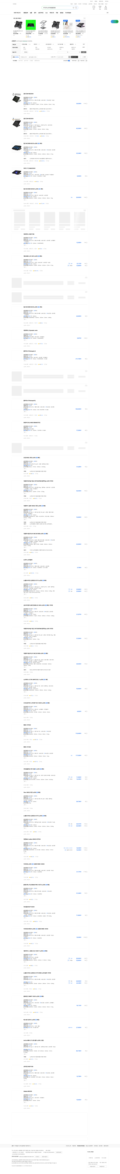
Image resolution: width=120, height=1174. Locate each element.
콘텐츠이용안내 (44, 1156)
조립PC (75, 4)
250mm (30, 466)
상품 (31, 13)
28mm (48, 154)
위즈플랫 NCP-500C (29, 907)
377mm (41, 104)
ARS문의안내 (102, 1166)
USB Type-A (31, 125)
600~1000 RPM (40, 409)
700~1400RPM (31, 1077)
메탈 (54, 635)
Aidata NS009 (28, 1091)
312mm (40, 734)
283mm (46, 104)
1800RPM (30, 960)
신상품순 (31, 60)
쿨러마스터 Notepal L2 (30, 351)
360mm (37, 690)
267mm (42, 591)
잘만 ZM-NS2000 (28, 94)
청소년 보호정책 (89, 1145)
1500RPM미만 (40, 358)
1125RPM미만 (31, 690)
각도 (33, 100)
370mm (43, 1077)
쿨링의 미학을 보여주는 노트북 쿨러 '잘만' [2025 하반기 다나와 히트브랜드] (41, 108)
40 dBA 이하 (35, 1027)
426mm (40, 983)
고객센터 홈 (91, 1157)
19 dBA (46, 409)
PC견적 (79, 4)
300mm (41, 317)
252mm (44, 265)
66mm (44, 734)
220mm (34, 491)
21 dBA (44, 176)
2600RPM (30, 983)
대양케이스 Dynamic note (31, 330)
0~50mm (44, 960)
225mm (25, 517)
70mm (34, 614)
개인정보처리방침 (80, 1145)
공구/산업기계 (48, 44)
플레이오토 (101, 1)
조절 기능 (30, 100)
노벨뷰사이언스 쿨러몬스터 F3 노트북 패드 (35, 580)
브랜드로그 (31, 111)
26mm (45, 317)
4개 (30, 152)
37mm (48, 983)
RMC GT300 (27, 747)
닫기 (25, 106)
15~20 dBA (45, 567)
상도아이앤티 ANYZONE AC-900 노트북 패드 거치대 (38, 605)
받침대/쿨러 (30, 97)
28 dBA (35, 983)
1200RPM (30, 198)
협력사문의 (106, 1145)
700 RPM (39, 430)
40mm (45, 690)
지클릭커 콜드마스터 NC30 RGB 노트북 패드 (36, 533)
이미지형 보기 (81, 57)
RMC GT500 (27, 725)
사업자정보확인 (58, 1152)
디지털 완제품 (24, 44)
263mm (47, 849)
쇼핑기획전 (90, 4)
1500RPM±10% (31, 591)
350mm (44, 198)
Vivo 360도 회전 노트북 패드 (32, 792)
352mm (39, 265)
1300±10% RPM (31, 779)
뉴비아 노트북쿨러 (28, 560)
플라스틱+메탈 (37, 100)
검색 (83, 52)
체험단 (102, 4)
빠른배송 (25, 52)
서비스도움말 (103, 1157)
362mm (43, 849)
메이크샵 (106, 1)
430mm (39, 198)
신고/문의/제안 (97, 1157)
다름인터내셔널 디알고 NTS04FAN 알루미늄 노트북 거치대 (38, 481)
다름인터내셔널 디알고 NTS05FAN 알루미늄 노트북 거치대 (38, 628)
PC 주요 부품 (60, 44)
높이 (37, 464)
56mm (43, 129)
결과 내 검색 (74, 57)
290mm (30, 1100)
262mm (50, 544)
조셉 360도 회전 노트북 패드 (32, 457)
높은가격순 (26, 60)
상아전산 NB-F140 (28, 1066)
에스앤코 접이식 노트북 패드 (31, 1020)
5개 (30, 662)
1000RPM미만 (40, 243)
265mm (48, 1077)
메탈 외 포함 (30, 357)
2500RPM (30, 544)
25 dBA (35, 154)
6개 (30, 614)
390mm (39, 154)
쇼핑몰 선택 (53, 57)
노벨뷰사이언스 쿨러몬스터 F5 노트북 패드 (35, 816)
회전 (33, 464)
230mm (34, 409)
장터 (35, 13)
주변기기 (35, 44)
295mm (44, 615)
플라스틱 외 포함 (41, 540)
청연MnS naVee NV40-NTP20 (32, 839)
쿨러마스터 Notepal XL (30, 400)
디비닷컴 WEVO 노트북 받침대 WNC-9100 (36, 929)
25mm (48, 712)
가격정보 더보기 (81, 103)
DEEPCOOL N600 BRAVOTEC (32, 422)
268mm (52, 516)
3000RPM (30, 664)
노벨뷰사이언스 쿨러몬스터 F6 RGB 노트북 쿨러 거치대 (37, 973)
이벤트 (99, 4)
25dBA (41, 544)
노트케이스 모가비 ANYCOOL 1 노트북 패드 (36, 679)
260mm (41, 690)
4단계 (36, 262)
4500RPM (30, 756)
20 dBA (37, 104)
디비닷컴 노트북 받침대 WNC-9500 (34, 864)
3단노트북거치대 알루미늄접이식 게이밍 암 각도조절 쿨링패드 (43, 31)
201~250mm (41, 1050)
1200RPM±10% (31, 516)
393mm (38, 591)
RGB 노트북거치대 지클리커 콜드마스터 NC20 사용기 (40, 669)
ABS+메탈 (46, 659)
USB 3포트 (43, 100)
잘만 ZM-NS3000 (28, 118)
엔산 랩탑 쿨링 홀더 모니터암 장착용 (18, 31)
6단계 (42, 659)
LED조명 (30, 126)
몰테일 (96, 1)
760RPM (30, 129)
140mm (34, 176)
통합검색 (26, 13)
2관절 (40, 464)
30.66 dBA (44, 664)
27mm (48, 265)
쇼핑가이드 (41, 13)
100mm (34, 589)
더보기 (106, 4)
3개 (30, 196)
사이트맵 (96, 1145)
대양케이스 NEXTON (29, 234)
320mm (40, 712)
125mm (35, 152)
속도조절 (49, 100)
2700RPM (30, 1050)
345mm (39, 1006)
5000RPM (30, 734)
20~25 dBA (37, 849)
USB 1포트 (36, 357)
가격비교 (24, 57)
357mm (38, 779)
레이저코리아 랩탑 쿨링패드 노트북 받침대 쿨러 (30, 31)
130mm (34, 871)
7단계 (36, 1026)
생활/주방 (72, 44)
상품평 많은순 (37, 60)
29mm (48, 826)
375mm (35, 129)
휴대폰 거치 (41, 541)
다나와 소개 (68, 1145)
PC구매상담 (85, 4)
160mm (34, 358)
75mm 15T (35, 688)
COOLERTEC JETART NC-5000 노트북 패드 (37, 703)
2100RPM (30, 826)
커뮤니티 (95, 4)
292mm (44, 826)
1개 (30, 103)
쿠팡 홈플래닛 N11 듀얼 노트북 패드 (34, 769)
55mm (52, 1077)
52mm (50, 104)
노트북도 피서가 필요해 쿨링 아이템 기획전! (38, 471)
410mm (39, 615)
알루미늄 (43, 487)
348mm (40, 756)
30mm (46, 779)
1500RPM (30, 154)
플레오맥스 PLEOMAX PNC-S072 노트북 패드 (37, 885)
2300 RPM (30, 712)
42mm (25, 545)
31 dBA (45, 358)
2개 (30, 263)
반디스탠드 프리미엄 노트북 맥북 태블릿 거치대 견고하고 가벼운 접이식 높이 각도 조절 (68, 31)
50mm (44, 756)
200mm (34, 103)
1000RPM (39, 176)
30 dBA (35, 1050)
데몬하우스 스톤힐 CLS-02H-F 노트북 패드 (36, 951)
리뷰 (57, 13)
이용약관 (74, 1145)
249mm (30, 491)
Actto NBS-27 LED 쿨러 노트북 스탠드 (34, 1040)
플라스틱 (36, 195)
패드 (35, 97)
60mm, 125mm (36, 662)
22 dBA (35, 198)
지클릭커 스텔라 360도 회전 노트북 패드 (35, 506)
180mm (34, 316)
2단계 (49, 586)
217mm (34, 466)
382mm (46, 544)
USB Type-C (37, 125)
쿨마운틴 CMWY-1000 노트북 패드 (34, 996)
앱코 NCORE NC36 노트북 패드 (33, 307)
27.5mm (48, 615)
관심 (49, 111)
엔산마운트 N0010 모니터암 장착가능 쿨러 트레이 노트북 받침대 (55, 31)
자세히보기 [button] (37, 1156)
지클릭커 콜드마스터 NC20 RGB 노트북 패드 (36, 653)
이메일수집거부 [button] (92, 1166)
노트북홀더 (53, 240)
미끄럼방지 (26, 101)
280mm (44, 154)
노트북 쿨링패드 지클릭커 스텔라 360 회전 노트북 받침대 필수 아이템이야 (41, 524)
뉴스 (47, 13)
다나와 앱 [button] (14, 4)
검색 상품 (32, 57)
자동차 (71, 4)
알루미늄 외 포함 (45, 464)
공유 (106, 12)
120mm (34, 196)
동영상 (61, 13)
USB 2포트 (43, 149)
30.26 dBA (47, 516)
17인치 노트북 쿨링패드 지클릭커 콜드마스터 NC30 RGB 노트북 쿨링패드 (41, 550)
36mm (48, 198)
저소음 (53, 100)
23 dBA (44, 430)
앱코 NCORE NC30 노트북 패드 (33, 143)
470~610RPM (31, 104)
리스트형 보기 (79, 57)
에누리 (91, 1)
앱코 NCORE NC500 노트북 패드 (33, 189)
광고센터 (100, 1145)
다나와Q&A (68, 13)
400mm (37, 317)
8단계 (36, 540)
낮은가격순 (20, 60)
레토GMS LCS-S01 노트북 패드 (33, 256)
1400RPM (39, 567)
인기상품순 (15, 60)
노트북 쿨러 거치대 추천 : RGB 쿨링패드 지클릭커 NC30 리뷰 (41, 158)
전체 (16, 57)
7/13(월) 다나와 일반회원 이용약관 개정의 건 (23, 1145)
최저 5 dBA (38, 1077)
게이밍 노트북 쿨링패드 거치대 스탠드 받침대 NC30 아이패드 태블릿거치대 (81, 31)
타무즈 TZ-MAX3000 (29, 168)
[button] (94, 8)
